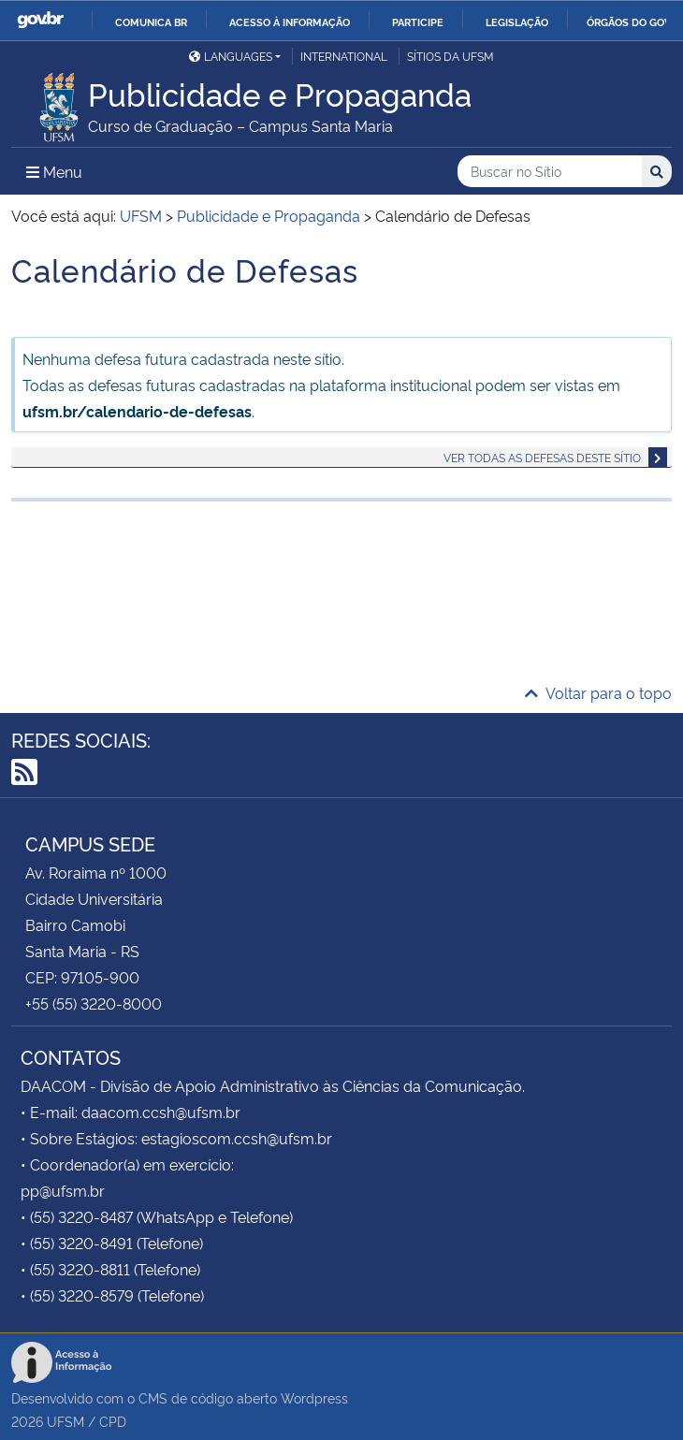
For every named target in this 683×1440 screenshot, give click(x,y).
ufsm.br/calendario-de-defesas (137, 410)
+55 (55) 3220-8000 (93, 1003)
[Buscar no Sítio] (550, 171)
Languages (230, 56)
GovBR (40, 20)
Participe (417, 21)
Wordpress (314, 1397)
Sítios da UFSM (450, 56)
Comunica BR (151, 21)
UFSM (65, 1421)
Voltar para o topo (598, 692)
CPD (112, 1421)
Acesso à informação (289, 21)
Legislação (517, 21)
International (343, 56)
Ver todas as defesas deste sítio (542, 457)
